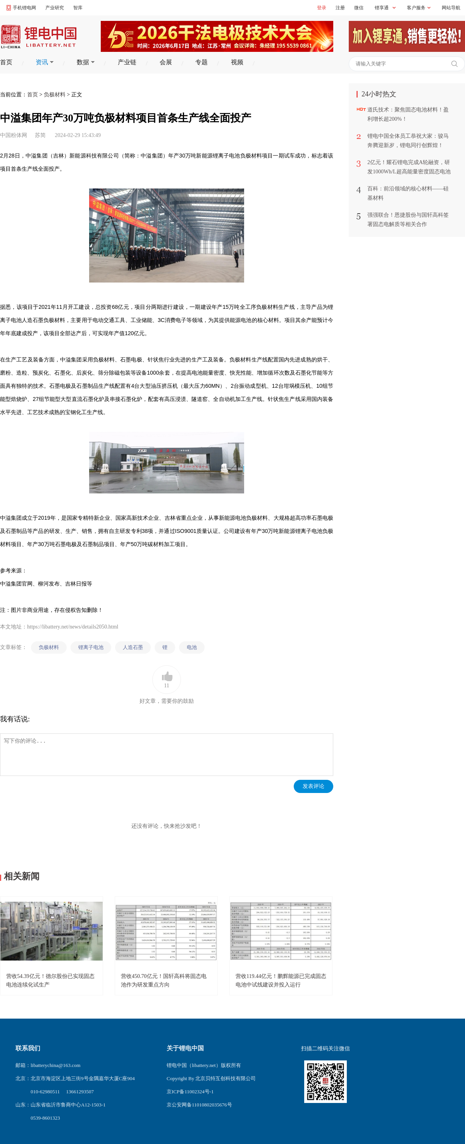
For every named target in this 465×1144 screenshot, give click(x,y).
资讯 (44, 62)
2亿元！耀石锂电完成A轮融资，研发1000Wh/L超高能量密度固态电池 (409, 167)
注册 (340, 7)
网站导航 (451, 7)
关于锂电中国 (185, 1048)
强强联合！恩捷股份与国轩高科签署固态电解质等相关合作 (408, 219)
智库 (78, 7)
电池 (192, 647)
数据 (86, 62)
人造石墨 (133, 647)
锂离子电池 (90, 647)
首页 (6, 62)
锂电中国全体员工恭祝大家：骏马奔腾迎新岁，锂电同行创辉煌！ (408, 140)
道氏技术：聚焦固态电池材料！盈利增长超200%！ (408, 114)
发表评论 (313, 786)
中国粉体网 (13, 135)
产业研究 (54, 7)
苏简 (40, 135)
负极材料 (54, 95)
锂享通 (382, 7)
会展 (166, 62)
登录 (321, 7)
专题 (201, 62)
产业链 (127, 62)
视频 (237, 62)
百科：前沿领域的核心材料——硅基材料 (408, 193)
